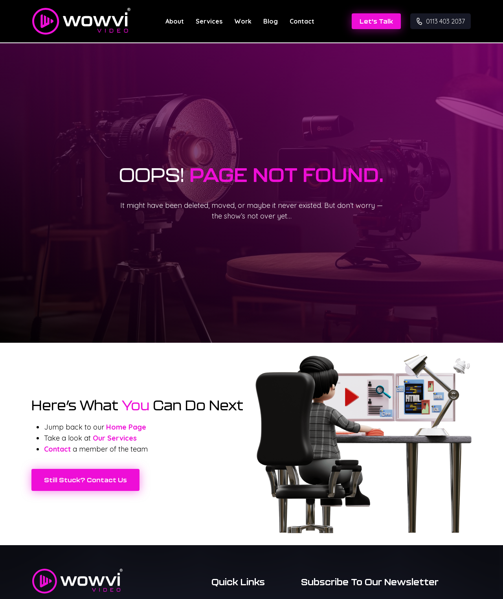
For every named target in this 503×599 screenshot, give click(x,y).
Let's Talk (376, 21)
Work (243, 21)
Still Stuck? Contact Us (85, 479)
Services (209, 21)
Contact (302, 21)
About (174, 21)
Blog (270, 21)
